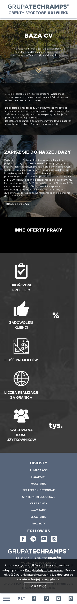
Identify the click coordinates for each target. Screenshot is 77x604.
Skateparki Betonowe (38, 490)
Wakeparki (38, 483)
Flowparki (38, 477)
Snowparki (38, 517)
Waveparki (38, 510)
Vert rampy (38, 503)
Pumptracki (38, 470)
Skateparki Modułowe (38, 497)
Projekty (38, 523)
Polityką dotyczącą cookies (44, 570)
